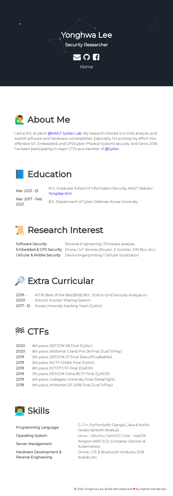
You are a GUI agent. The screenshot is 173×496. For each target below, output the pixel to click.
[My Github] (87, 59)
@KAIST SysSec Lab (65, 133)
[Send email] (77, 59)
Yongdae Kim (59, 193)
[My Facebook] (96, 59)
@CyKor (112, 149)
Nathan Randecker (153, 489)
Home (86, 66)
